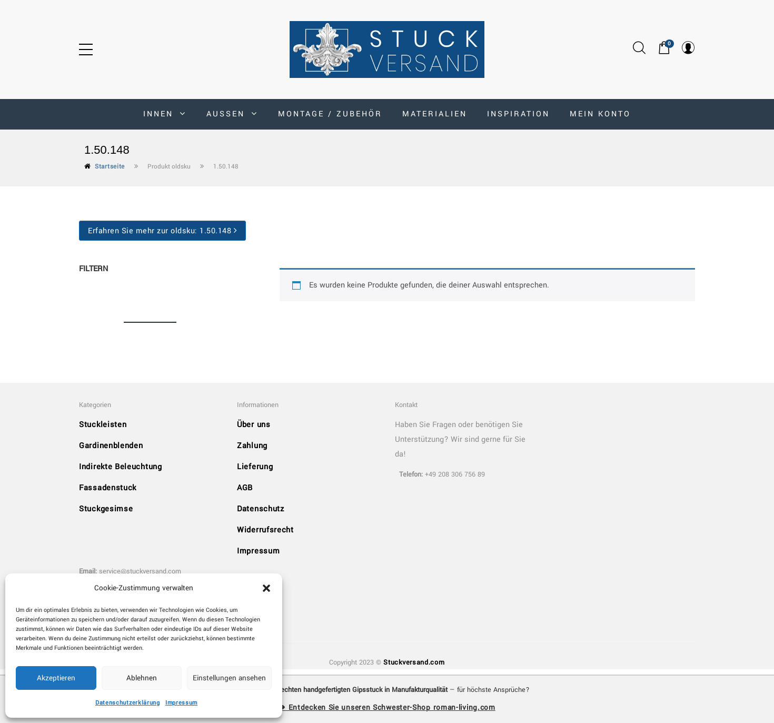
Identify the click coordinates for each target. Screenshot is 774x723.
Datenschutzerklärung (127, 703)
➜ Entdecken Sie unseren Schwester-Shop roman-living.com (387, 707)
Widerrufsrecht (265, 530)
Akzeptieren (56, 678)
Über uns (254, 424)
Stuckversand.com (413, 662)
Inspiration (518, 114)
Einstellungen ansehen (229, 678)
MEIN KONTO (600, 114)
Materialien (434, 114)
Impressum (181, 703)
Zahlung (252, 445)
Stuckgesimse (106, 508)
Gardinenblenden (111, 445)
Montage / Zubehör (330, 114)
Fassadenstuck (107, 487)
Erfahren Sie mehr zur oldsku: (162, 230)
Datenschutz (260, 508)
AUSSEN (232, 114)
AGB (245, 487)
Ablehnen (141, 678)
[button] (266, 588)
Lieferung (255, 466)
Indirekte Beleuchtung (120, 466)
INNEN (164, 114)
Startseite (110, 166)
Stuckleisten (102, 424)
